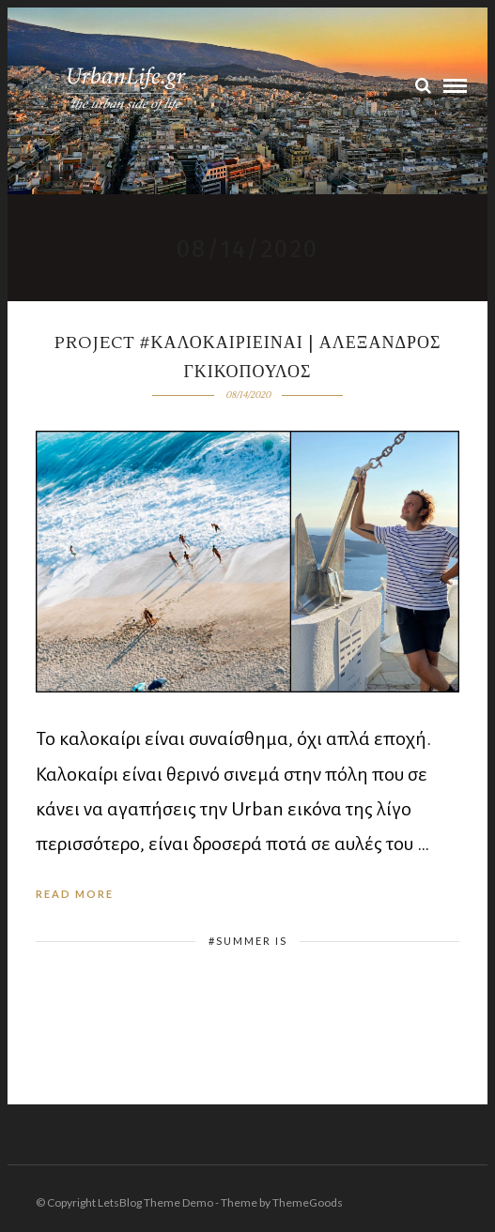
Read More (75, 894)
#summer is (248, 941)
